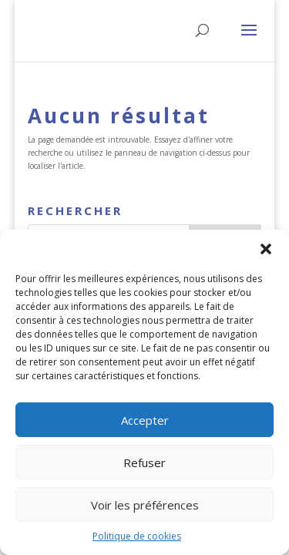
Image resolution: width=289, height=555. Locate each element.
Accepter (145, 420)
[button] (266, 249)
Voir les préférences (145, 505)
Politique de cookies (136, 536)
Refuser (144, 462)
